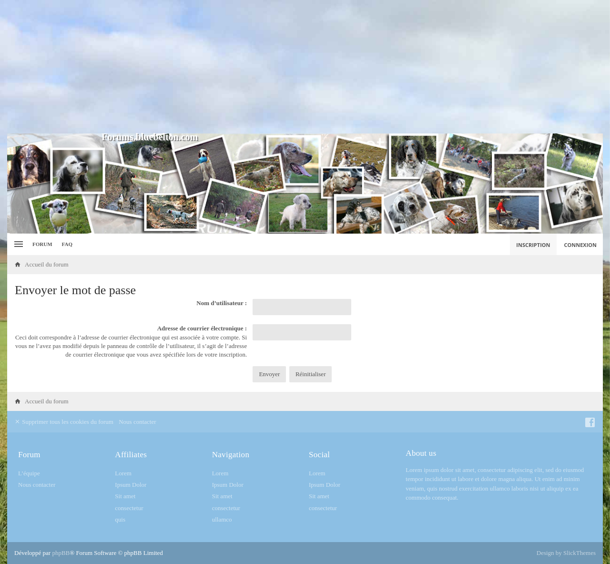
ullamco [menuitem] (222, 519)
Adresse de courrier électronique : (202, 328)
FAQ (67, 244)
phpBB (61, 552)
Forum (42, 244)
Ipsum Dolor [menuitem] (130, 484)
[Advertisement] (305, 66)
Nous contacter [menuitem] (137, 421)
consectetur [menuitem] (129, 508)
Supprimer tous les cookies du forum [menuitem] (63, 421)
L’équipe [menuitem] (29, 473)
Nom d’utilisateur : (221, 303)
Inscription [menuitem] (533, 244)
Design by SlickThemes (566, 552)
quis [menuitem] (120, 519)
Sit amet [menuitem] (125, 496)
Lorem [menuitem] (123, 473)
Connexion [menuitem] (580, 244)
